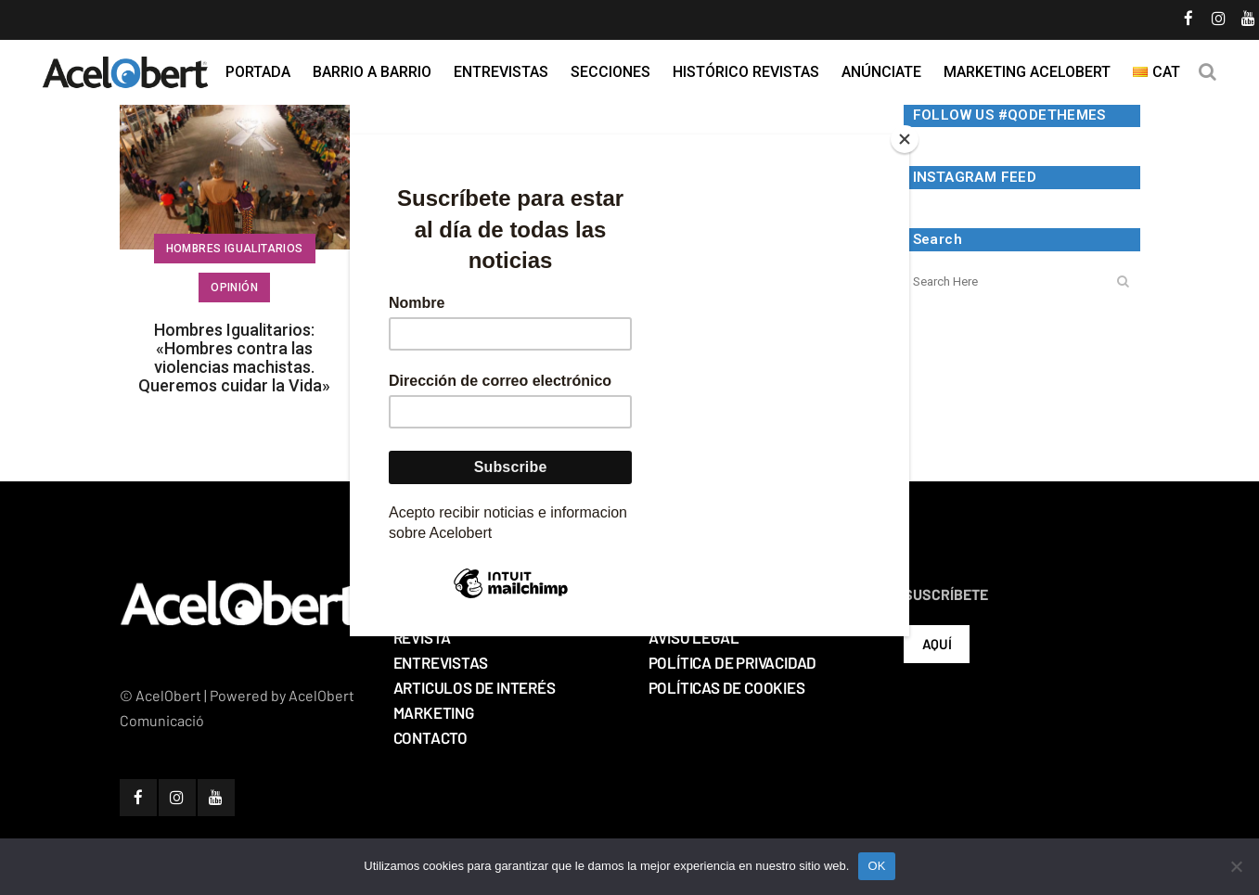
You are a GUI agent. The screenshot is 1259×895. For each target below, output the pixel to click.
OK (876, 866)
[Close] (905, 139)
